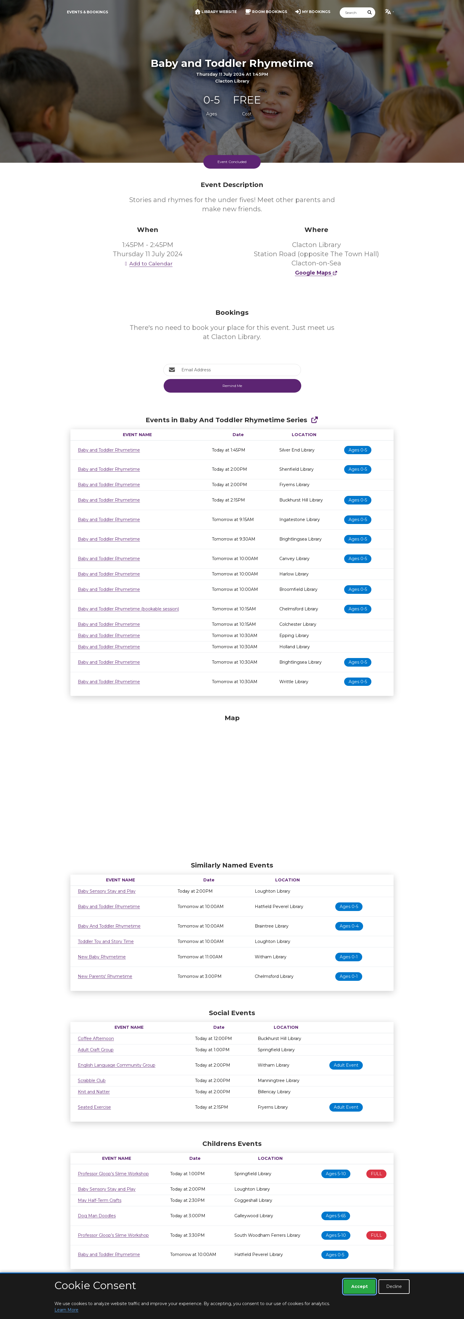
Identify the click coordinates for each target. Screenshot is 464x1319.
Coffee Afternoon (96, 1038)
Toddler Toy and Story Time (106, 941)
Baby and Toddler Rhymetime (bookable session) (128, 609)
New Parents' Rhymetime (105, 976)
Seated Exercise (94, 1107)
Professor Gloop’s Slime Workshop (113, 1173)
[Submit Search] (370, 12)
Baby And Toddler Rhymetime (109, 926)
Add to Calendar (148, 263)
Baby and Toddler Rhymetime (109, 450)
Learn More (66, 1309)
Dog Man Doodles (97, 1215)
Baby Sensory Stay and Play (107, 891)
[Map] (232, 786)
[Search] (352, 12)
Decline (394, 1286)
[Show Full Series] (314, 420)
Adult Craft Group (96, 1049)
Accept (359, 1286)
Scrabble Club (92, 1080)
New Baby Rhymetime (102, 957)
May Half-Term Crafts (99, 1200)
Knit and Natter (94, 1091)
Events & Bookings (87, 12)
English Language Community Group (116, 1065)
